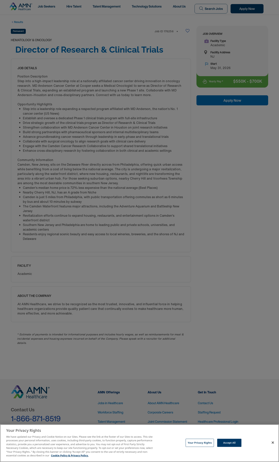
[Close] (273, 442)
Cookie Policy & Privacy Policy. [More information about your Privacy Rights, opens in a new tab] (70, 455)
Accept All (229, 442)
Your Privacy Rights (200, 442)
